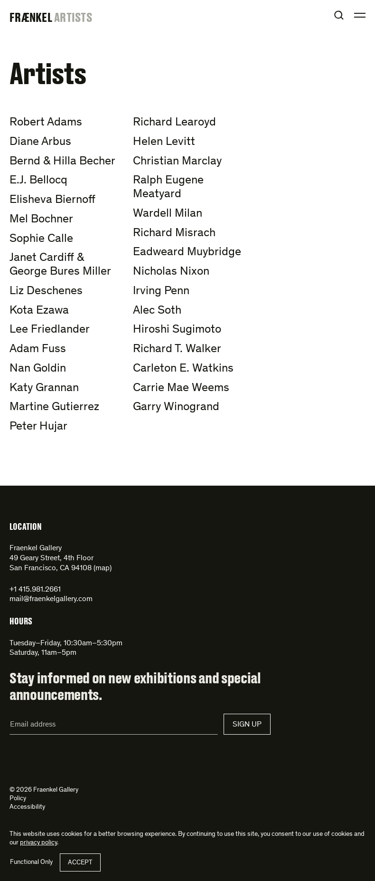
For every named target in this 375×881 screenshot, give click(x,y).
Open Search (339, 15)
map (102, 568)
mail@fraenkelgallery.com (51, 599)
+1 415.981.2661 (35, 590)
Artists (73, 17)
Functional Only (31, 862)
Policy (17, 798)
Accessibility (27, 807)
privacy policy (38, 843)
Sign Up (247, 724)
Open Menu (360, 15)
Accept (80, 863)
